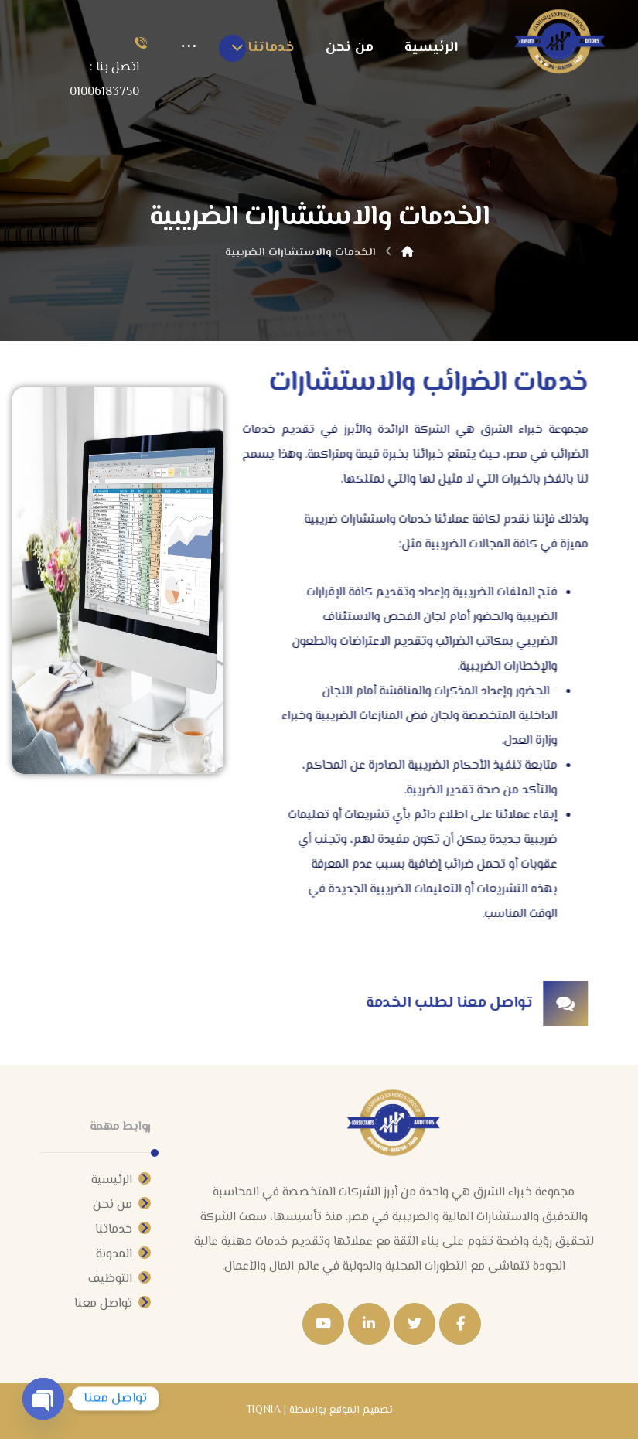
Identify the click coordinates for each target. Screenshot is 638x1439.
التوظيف (119, 1279)
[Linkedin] (369, 1324)
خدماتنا (123, 1230)
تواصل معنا (112, 1304)
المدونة (123, 1254)
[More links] (189, 48)
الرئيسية (121, 1180)
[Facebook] (460, 1324)
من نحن (122, 1205)
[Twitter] (414, 1324)
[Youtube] (323, 1324)
